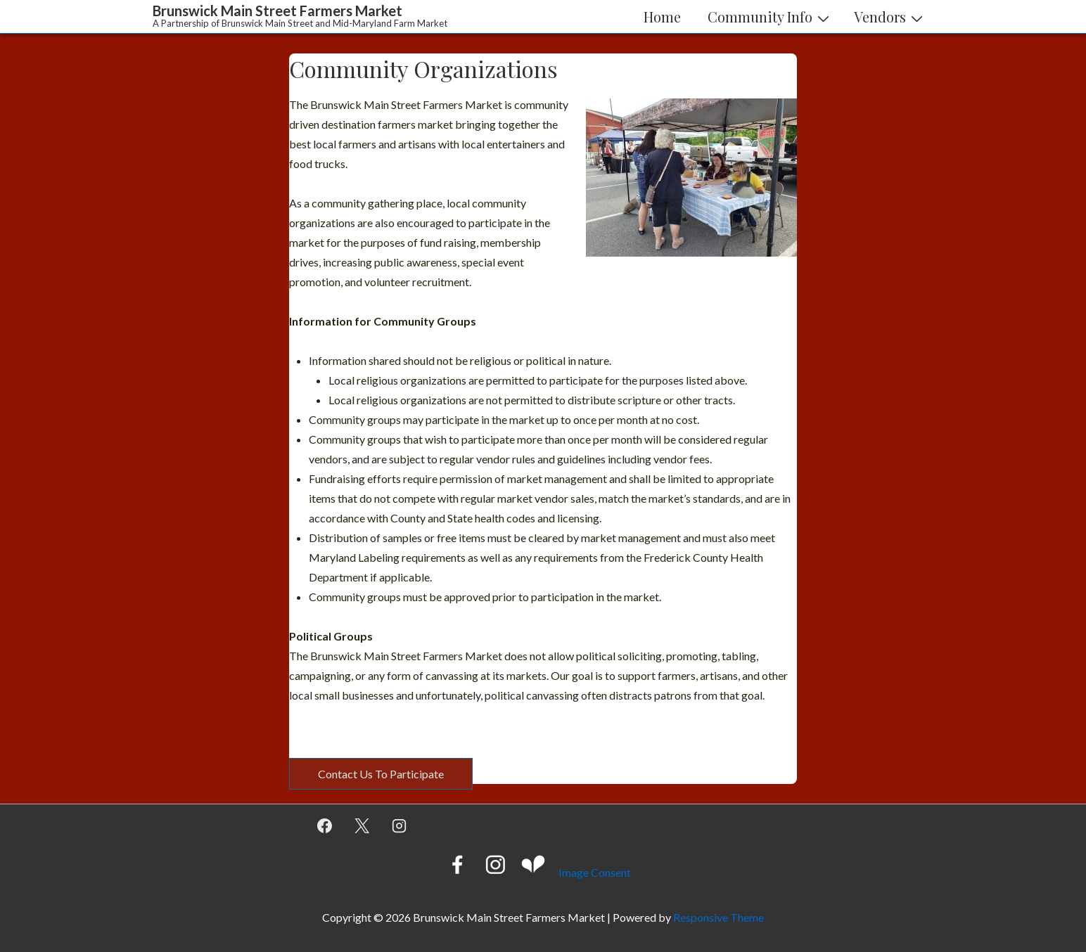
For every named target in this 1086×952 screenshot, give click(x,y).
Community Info (770, 16)
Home (662, 16)
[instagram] (399, 826)
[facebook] (325, 826)
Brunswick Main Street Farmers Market (277, 10)
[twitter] (362, 826)
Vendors (890, 16)
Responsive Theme (718, 917)
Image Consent (594, 872)
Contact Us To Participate (381, 773)
